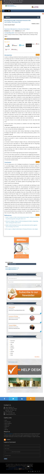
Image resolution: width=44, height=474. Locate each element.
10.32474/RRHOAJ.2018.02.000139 (13, 39)
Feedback (7, 439)
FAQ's (5, 428)
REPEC (11, 353)
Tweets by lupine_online (13, 362)
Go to (37, 54)
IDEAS (11, 355)
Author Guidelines (8, 423)
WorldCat (11, 347)
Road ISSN (12, 340)
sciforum (11, 351)
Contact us (6, 426)
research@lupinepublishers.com (12, 267)
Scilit (10, 344)
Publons (11, 346)
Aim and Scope (7, 421)
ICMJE (11, 349)
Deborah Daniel (12, 263)
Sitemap (6, 429)
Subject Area (7, 425)
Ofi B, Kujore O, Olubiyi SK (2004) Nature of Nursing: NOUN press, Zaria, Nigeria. (22, 229)
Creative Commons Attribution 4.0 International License (17, 468)
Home (5, 420)
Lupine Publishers (9, 433)
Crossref (11, 342)
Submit (38, 285)
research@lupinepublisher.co (11, 269)
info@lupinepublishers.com (10, 414)
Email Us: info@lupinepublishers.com (11, 0)
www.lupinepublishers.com (10, 469)
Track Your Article (12, 274)
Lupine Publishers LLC (19, 466)
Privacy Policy (31, 469)
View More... (37, 356)
